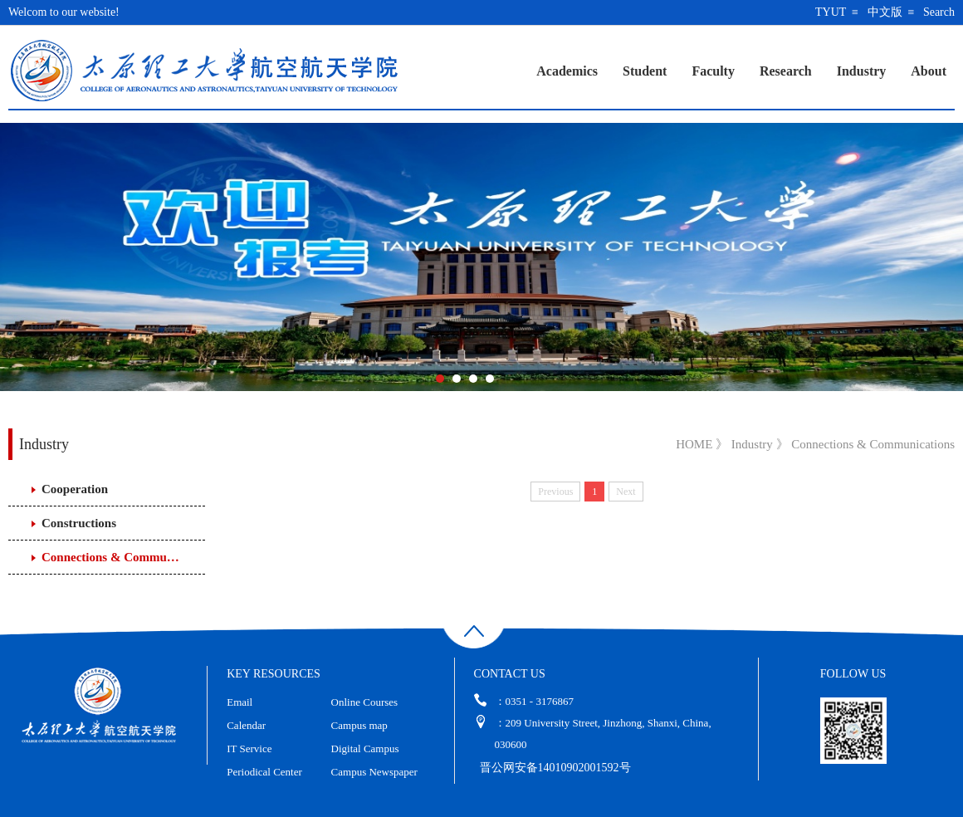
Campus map (359, 725)
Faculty (713, 71)
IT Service (249, 748)
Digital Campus (365, 748)
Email (239, 702)
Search (939, 12)
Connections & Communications (113, 557)
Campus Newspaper (374, 772)
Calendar (246, 725)
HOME (694, 444)
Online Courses (364, 702)
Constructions (79, 523)
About (928, 71)
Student (645, 71)
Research (786, 71)
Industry (862, 71)
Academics (567, 71)
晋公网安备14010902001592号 (555, 767)
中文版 (885, 12)
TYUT (830, 12)
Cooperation (75, 489)
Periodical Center (264, 772)
